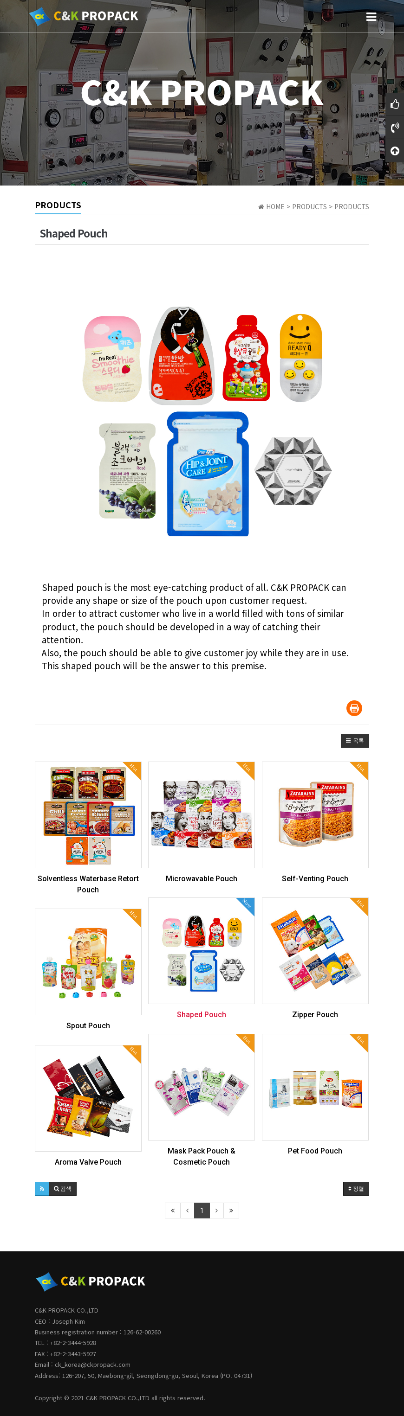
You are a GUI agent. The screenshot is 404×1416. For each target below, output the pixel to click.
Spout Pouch (88, 1025)
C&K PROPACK (106, 1397)
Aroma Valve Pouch (88, 1162)
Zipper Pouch (315, 1014)
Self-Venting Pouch (315, 878)
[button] (355, 741)
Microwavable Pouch (201, 878)
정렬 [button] (356, 1188)
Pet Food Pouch (315, 1151)
